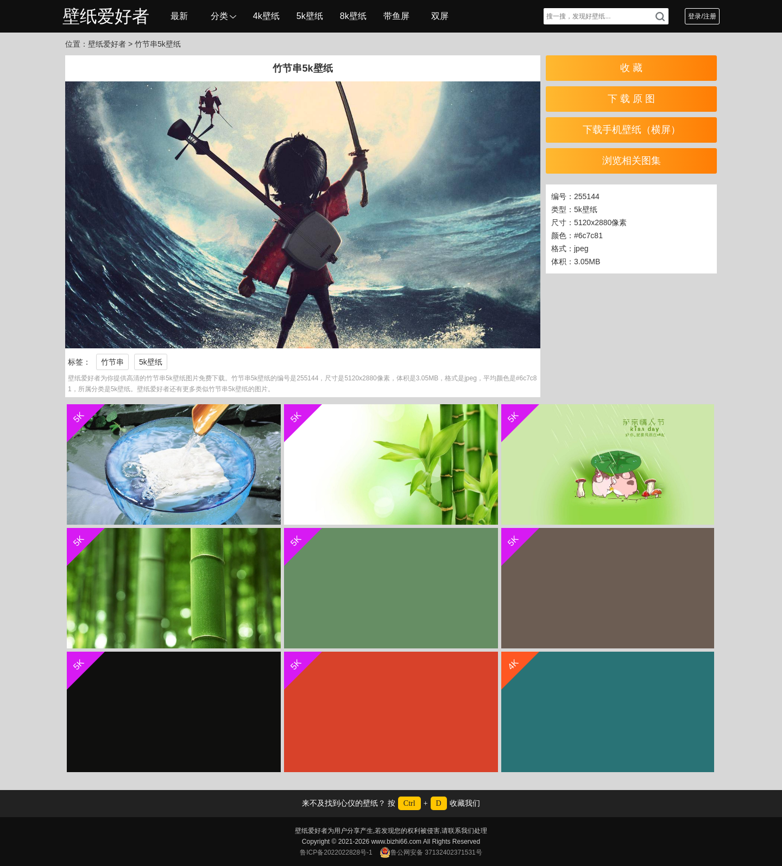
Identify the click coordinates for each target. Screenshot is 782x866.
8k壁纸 (353, 16)
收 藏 (631, 67)
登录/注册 (702, 16)
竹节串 (112, 362)
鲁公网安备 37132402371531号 (431, 852)
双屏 (440, 16)
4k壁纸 (266, 16)
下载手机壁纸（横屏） (631, 129)
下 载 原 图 (631, 98)
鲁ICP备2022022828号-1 (336, 852)
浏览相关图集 (631, 160)
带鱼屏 (396, 16)
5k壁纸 (310, 16)
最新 (179, 16)
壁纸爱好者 (105, 16)
